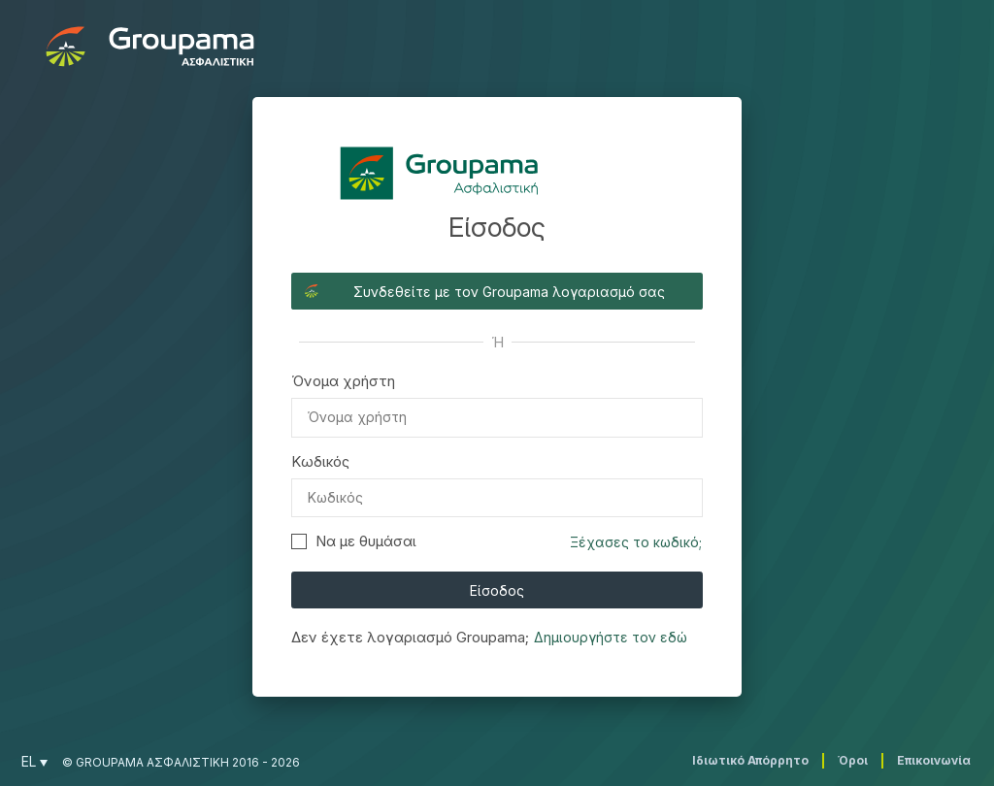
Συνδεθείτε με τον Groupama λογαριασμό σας (509, 291)
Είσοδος (497, 590)
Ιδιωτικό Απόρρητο (750, 760)
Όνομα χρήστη (343, 381)
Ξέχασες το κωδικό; (636, 542)
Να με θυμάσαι (353, 541)
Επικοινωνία (934, 760)
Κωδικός (320, 461)
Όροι (853, 760)
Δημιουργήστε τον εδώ (610, 637)
